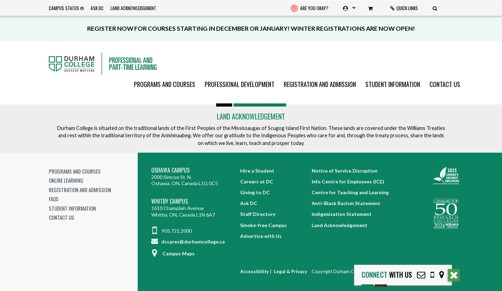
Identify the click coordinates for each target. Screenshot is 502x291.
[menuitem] (309, 8)
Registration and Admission (320, 84)
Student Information (392, 84)
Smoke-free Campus (263, 225)
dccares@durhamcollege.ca (188, 242)
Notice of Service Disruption (345, 171)
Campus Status (64, 8)
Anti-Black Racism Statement (346, 203)
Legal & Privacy (290, 271)
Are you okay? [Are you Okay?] (309, 9)
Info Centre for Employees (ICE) (348, 181)
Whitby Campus (169, 201)
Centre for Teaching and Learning (350, 192)
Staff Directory (257, 214)
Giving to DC (255, 192)
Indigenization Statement (342, 214)
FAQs (54, 199)
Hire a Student (257, 171)
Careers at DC (256, 181)
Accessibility (254, 271)
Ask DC (97, 8)
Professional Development (239, 84)
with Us (387, 274)
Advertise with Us (261, 236)
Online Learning (66, 180)
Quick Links (404, 8)
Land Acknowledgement (133, 8)
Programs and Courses (164, 84)
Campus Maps (173, 253)
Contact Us (444, 84)
